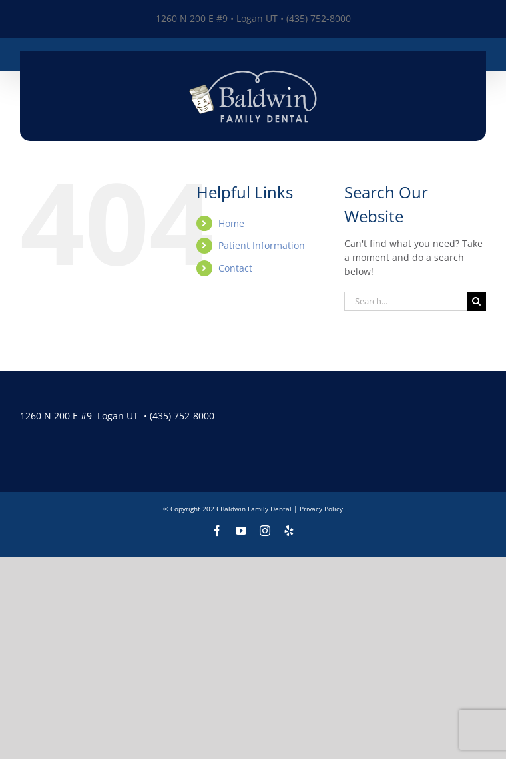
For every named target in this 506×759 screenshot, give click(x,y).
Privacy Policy (321, 508)
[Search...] (405, 301)
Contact (235, 268)
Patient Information (261, 245)
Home (231, 223)
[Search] (476, 301)
